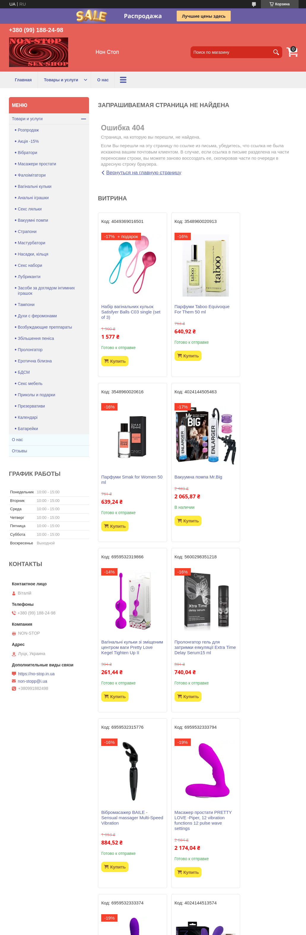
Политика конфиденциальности (186, 929)
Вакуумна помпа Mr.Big (125, 476)
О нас (103, 79)
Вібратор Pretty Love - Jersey (259, 655)
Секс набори (30, 265)
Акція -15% (28, 141)
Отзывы (19, 451)
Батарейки (28, 428)
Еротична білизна (35, 361)
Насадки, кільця (33, 254)
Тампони (26, 304)
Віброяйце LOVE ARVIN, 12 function (265, 831)
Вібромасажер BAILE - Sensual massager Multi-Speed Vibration (125, 658)
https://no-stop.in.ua (36, 673)
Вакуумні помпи (33, 220)
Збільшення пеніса (36, 338)
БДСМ (24, 372)
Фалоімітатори (32, 175)
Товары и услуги (61, 79)
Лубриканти (29, 276)
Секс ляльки (30, 209)
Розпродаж (28, 130)
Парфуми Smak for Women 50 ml (264, 309)
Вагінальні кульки (34, 186)
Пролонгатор (30, 349)
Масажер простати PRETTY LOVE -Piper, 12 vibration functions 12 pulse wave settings (196, 660)
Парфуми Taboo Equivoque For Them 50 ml (196, 309)
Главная (23, 79)
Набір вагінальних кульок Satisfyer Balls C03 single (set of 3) (127, 312)
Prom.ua (178, 924)
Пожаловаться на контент (136, 929)
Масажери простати (37, 163)
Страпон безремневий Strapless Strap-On (124, 831)
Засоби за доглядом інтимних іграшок (46, 291)
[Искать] (276, 52)
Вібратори (27, 152)
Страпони (27, 231)
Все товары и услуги (195, 895)
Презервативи (31, 406)
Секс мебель (30, 383)
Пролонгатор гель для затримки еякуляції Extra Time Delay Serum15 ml (262, 482)
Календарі (27, 417)
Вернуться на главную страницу (143, 172)
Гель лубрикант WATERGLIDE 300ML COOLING (191, 834)
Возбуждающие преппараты (45, 327)
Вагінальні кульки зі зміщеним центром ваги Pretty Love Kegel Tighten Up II (194, 484)
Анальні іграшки (33, 197)
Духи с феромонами (37, 315)
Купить (118, 361)
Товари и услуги (27, 118)
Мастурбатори (31, 242)
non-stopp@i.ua (32, 681)
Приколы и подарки (36, 394)
